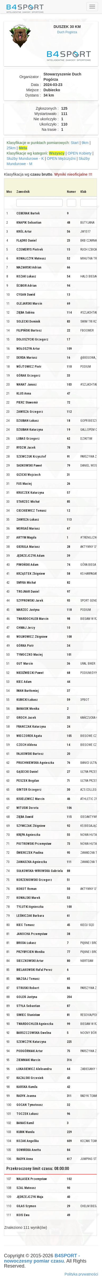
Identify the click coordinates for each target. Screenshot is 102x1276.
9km (85, 143)
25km (11, 148)
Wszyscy (56, 153)
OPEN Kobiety (79, 153)
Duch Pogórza (67, 32)
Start (75, 143)
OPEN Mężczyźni (61, 158)
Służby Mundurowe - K (25, 158)
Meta (23, 148)
